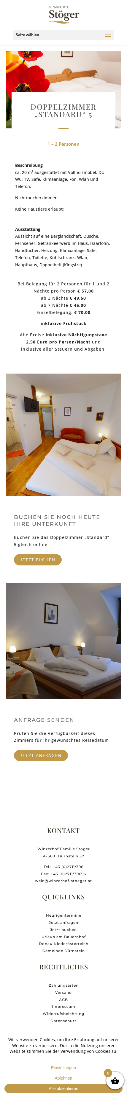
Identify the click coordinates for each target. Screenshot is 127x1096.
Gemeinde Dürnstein (63, 959)
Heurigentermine (63, 924)
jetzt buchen (37, 559)
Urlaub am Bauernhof (64, 945)
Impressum (63, 1015)
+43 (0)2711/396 (68, 875)
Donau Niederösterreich (63, 952)
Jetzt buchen (63, 938)
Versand (63, 1001)
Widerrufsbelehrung (63, 1022)
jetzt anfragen (41, 755)
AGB (63, 1008)
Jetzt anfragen (63, 931)
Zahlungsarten (64, 994)
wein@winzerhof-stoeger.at (63, 889)
